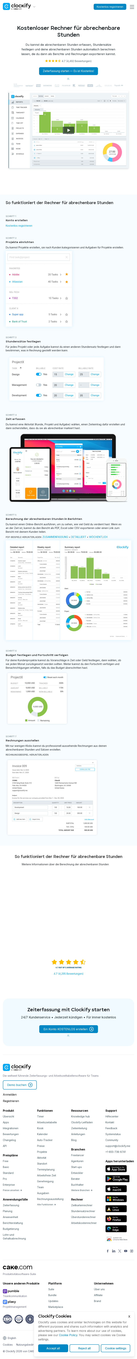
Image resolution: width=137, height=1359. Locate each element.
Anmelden (10, 1094)
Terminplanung (46, 1169)
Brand (97, 1301)
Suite (51, 1289)
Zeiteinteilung (79, 1128)
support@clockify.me (117, 1146)
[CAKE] (17, 1270)
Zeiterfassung (11, 1205)
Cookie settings (115, 1348)
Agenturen (77, 1161)
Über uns (99, 1289)
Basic (6, 1167)
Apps (6, 1122)
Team (40, 1187)
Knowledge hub (80, 1116)
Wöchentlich (98, 536)
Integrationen (10, 1128)
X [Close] (129, 1316)
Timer (40, 1116)
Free (5, 1161)
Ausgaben (43, 1193)
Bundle (52, 1295)
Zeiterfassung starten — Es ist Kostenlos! (68, 71)
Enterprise (9, 1184)
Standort (42, 1163)
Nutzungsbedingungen (29, 1344)
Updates (53, 1301)
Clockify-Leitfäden (82, 1122)
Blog (74, 1140)
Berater (75, 1178)
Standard (8, 1173)
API (5, 1146)
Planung (7, 1211)
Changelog (9, 1140)
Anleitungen (78, 1134)
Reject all (84, 1348)
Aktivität (41, 1157)
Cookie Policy (68, 1335)
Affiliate (98, 1295)
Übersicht (8, 1116)
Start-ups (76, 1167)
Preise (41, 1146)
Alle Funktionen (46, 1204)
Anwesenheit (10, 1217)
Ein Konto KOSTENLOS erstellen (69, 1029)
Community (111, 1140)
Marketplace (55, 1307)
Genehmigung (45, 1181)
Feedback (111, 1128)
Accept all (53, 1348)
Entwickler (77, 1173)
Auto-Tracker (45, 1140)
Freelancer (77, 1155)
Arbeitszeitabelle (47, 1122)
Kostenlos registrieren (107, 7)
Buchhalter (77, 1184)
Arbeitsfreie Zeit (46, 1175)
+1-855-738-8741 (115, 1151)
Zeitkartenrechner (81, 1205)
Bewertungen (11, 1134)
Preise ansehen (12, 1190)
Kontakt (109, 1122)
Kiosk (40, 1128)
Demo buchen (19, 1085)
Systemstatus (113, 1134)
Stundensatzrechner (83, 1211)
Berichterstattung (13, 1223)
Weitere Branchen (82, 1190)
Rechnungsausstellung (50, 1199)
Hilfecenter (111, 1116)
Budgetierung (11, 1229)
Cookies (8, 1344)
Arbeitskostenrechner (84, 1223)
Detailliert (78, 536)
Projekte (42, 1151)
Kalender (42, 1134)
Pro (5, 1178)
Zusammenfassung (55, 536)
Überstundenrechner (83, 1217)
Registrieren (11, 1101)
